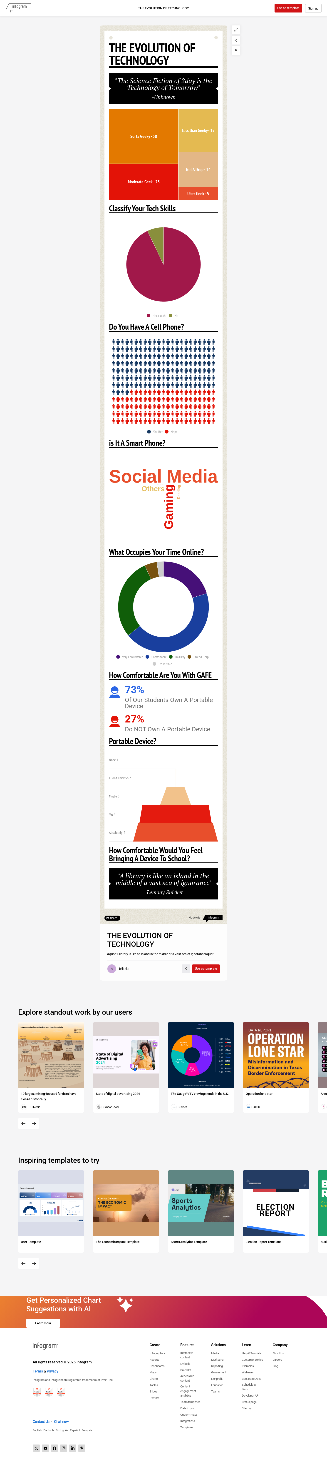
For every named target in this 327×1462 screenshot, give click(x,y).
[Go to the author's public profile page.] (118, 968)
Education (217, 1385)
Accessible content (187, 1378)
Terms (38, 1371)
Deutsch (48, 1430)
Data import (187, 1408)
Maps (153, 1372)
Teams (215, 1391)
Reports (154, 1359)
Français (87, 1430)
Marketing (217, 1359)
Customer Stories (252, 1359)
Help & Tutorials (251, 1353)
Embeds (185, 1363)
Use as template (288, 8)
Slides (153, 1391)
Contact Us (41, 1422)
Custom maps (189, 1414)
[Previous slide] (23, 1123)
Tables (154, 1385)
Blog (275, 1366)
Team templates (190, 1402)
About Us (278, 1353)
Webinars (248, 1372)
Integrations (187, 1421)
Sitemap (247, 1408)
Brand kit (185, 1370)
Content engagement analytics (188, 1391)
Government (218, 1372)
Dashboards (157, 1366)
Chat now (61, 1422)
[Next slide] (34, 1123)
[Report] (236, 50)
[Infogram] (18, 8)
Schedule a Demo (248, 1387)
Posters (154, 1398)
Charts (154, 1378)
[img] (143, 136)
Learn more (43, 1323)
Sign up (313, 8)
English (37, 1430)
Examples (248, 1366)
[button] (158, 315)
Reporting (217, 1366)
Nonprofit (217, 1378)
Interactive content (186, 1355)
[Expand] (236, 29)
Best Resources (251, 1378)
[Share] (236, 40)
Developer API (250, 1395)
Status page (249, 1402)
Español (75, 1430)
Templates (186, 1427)
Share (113, 918)
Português (62, 1430)
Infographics (157, 1353)
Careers (277, 1359)
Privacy (52, 1371)
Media (215, 1353)
